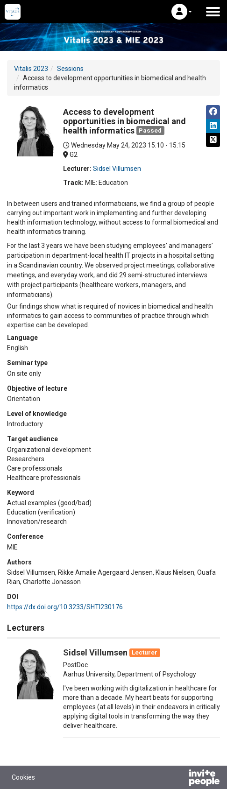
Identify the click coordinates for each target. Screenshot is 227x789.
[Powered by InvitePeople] (180, 778)
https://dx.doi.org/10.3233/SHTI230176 (65, 607)
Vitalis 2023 (31, 68)
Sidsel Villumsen (117, 168)
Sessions (70, 68)
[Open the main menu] (213, 11)
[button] (181, 11)
